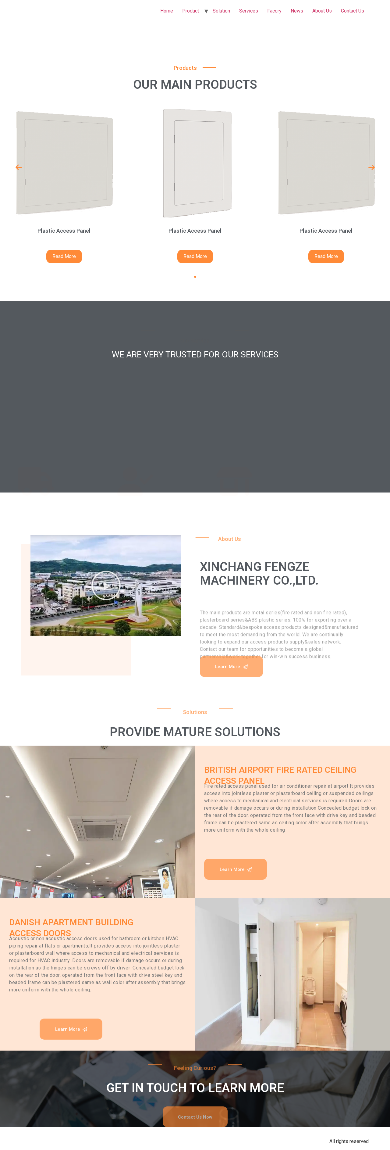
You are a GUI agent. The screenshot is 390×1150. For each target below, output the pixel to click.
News (297, 11)
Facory (274, 11)
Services (248, 11)
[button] (195, 277)
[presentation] (18, 167)
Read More (64, 256)
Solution (221, 11)
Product (190, 11)
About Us (322, 11)
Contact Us (352, 11)
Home (166, 11)
